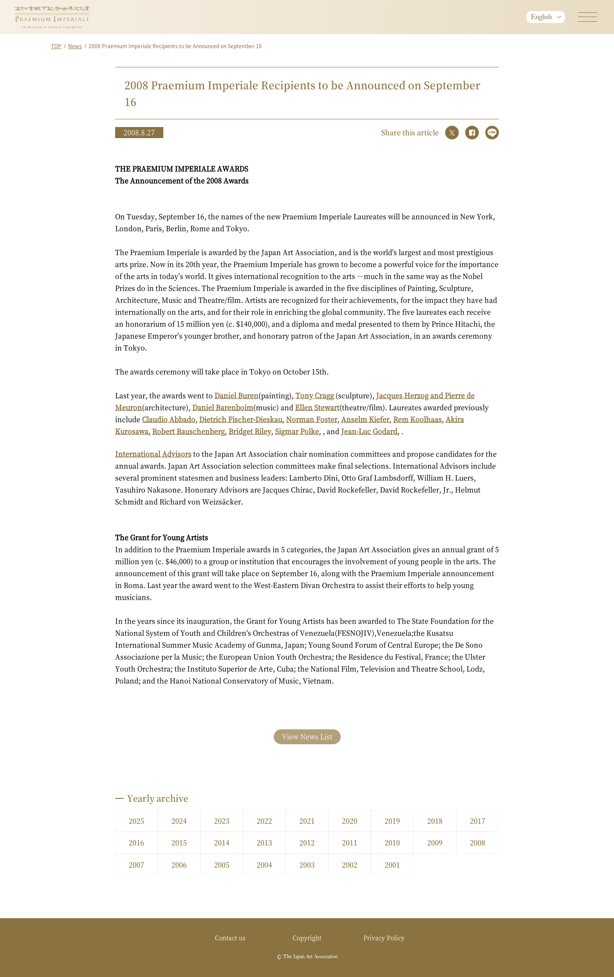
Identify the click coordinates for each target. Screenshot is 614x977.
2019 (392, 821)
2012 (307, 842)
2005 (221, 865)
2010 (392, 842)
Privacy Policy (384, 937)
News (75, 45)
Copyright (307, 937)
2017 (477, 821)
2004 (264, 865)
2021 (307, 821)
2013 (264, 842)
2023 (221, 821)
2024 (179, 821)
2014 (221, 842)
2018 (435, 821)
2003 (307, 865)
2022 (264, 821)
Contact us (230, 937)
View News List (307, 736)
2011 (349, 842)
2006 (179, 865)
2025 (136, 821)
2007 (136, 865)
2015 (179, 842)
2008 (477, 842)
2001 (392, 865)
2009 (435, 842)
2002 (349, 865)
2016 (136, 842)
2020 (349, 821)
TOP (56, 45)
